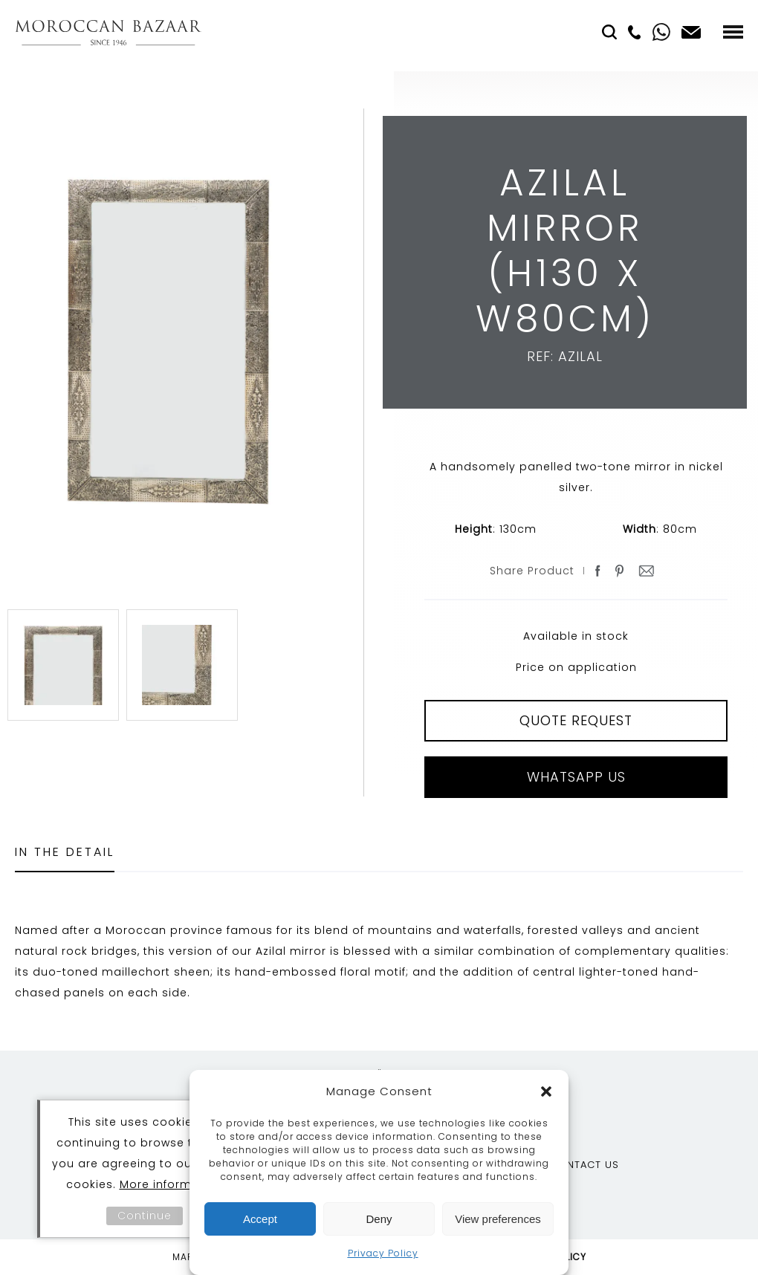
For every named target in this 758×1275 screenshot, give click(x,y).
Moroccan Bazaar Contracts (108, 32)
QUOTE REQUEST (575, 720)
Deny (379, 1219)
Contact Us (584, 1165)
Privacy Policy (383, 1253)
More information (171, 1184)
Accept (260, 1219)
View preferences (498, 1219)
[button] (546, 1091)
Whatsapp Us (576, 777)
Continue (144, 1215)
